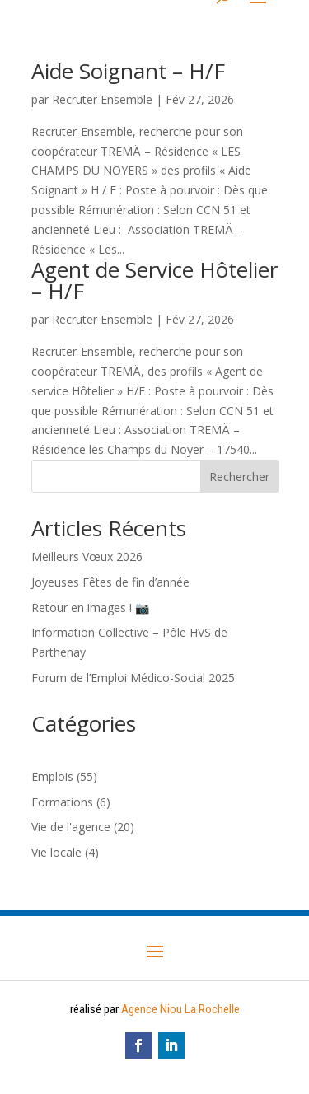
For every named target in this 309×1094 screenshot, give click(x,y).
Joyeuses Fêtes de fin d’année (110, 582)
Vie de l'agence (70, 827)
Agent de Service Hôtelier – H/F (154, 280)
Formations (62, 802)
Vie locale (56, 852)
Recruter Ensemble (102, 99)
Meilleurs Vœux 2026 (87, 556)
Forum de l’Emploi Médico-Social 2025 (133, 677)
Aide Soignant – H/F (128, 71)
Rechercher (239, 476)
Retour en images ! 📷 (90, 607)
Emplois (52, 776)
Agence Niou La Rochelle (180, 1009)
